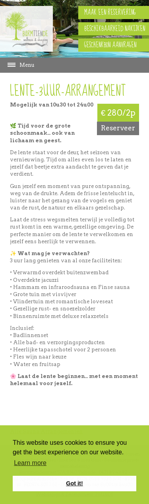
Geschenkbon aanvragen (110, 45)
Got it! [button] (74, 483)
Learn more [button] (30, 462)
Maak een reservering (109, 12)
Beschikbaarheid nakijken (114, 29)
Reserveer (118, 128)
